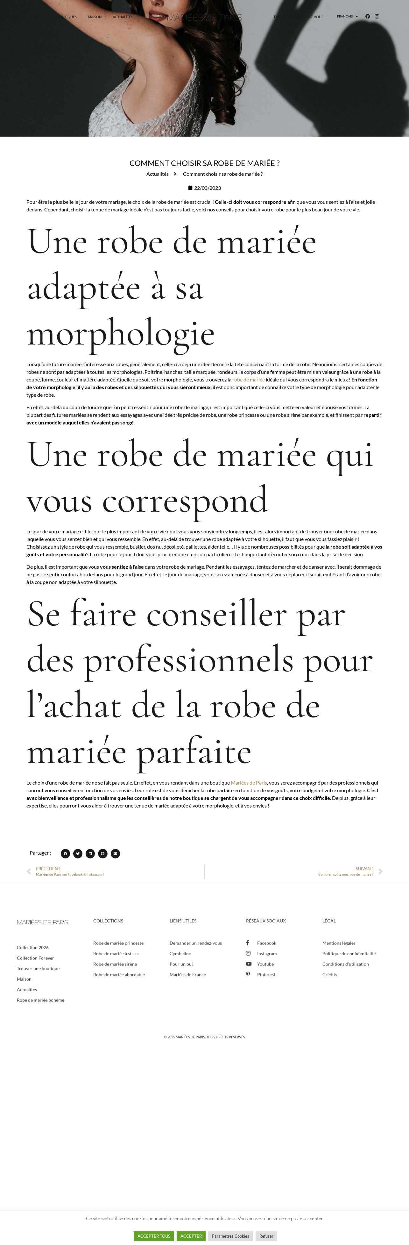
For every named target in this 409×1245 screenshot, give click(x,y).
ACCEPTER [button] (191, 1236)
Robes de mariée (28, 17)
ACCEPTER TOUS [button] (154, 1236)
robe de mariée (248, 379)
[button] (65, 853)
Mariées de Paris (249, 782)
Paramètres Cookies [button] (230, 1236)
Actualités (123, 17)
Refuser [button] (266, 1236)
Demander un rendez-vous (298, 17)
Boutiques (67, 17)
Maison (95, 17)
